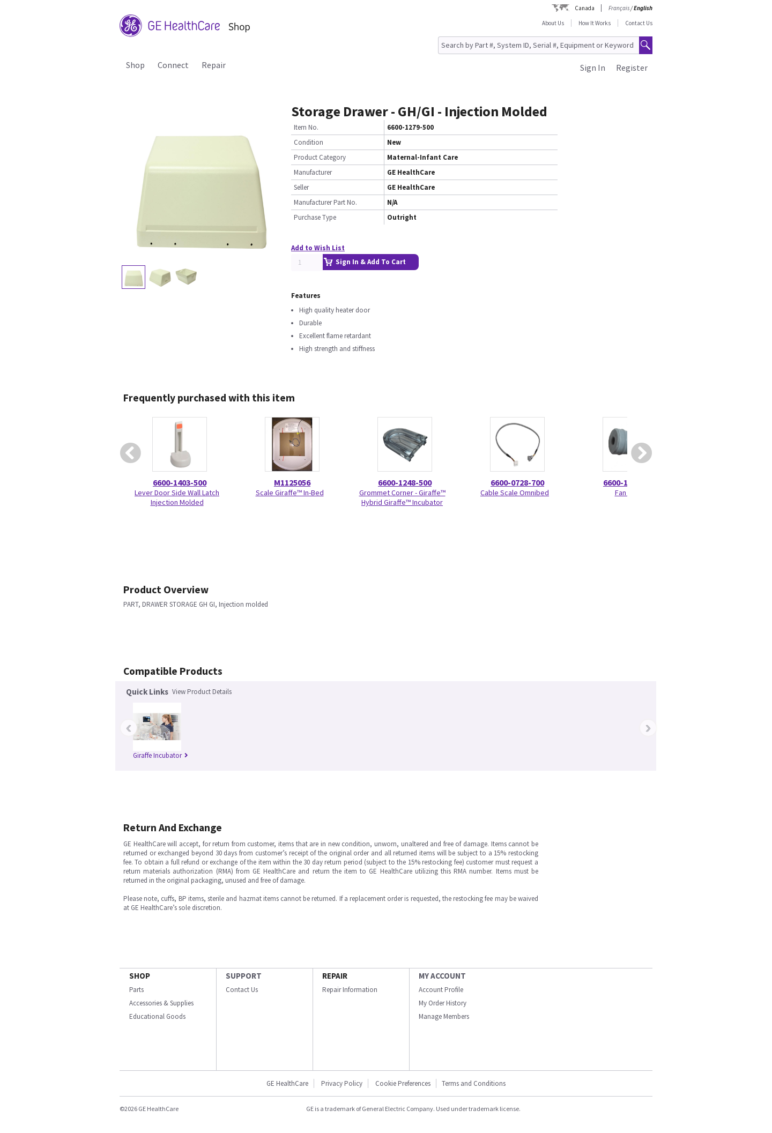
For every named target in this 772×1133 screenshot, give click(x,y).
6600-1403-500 (179, 482)
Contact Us (638, 23)
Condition (308, 142)
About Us (553, 23)
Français (618, 8)
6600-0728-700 (517, 482)
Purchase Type (315, 217)
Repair (214, 64)
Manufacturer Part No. (325, 202)
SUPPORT (244, 976)
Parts (136, 989)
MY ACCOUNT (442, 976)
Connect (173, 64)
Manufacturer (313, 172)
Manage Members (444, 1016)
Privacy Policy (341, 1083)
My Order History (442, 1003)
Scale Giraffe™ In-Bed (290, 492)
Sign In (592, 67)
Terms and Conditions (474, 1083)
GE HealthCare (287, 1083)
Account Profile (441, 989)
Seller (301, 187)
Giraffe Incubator (160, 755)
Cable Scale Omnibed (514, 492)
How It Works (594, 23)
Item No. (306, 127)
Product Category (320, 157)
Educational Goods (157, 1016)
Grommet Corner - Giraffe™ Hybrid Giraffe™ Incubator (402, 497)
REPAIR (334, 976)
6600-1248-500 (405, 482)
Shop (135, 64)
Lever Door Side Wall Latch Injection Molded (177, 497)
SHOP (139, 976)
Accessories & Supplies (161, 1003)
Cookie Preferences (402, 1083)
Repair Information (349, 989)
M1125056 (292, 482)
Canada (585, 8)
